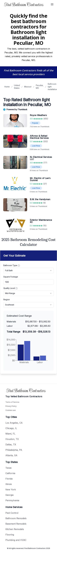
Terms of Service (12, 402)
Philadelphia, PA (13, 450)
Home (7, 86)
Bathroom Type (11, 265)
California (10, 473)
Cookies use (10, 410)
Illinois (8, 484)
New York (10, 489)
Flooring (9, 534)
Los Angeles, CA (14, 422)
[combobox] (28, 270)
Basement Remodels (15, 523)
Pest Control (11, 513)
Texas (8, 467)
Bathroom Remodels (15, 518)
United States (17, 86)
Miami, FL (10, 433)
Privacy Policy (11, 406)
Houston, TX (12, 439)
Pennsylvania (12, 500)
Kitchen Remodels (14, 529)
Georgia (9, 495)
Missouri (27, 86)
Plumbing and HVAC (15, 540)
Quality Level (10, 288)
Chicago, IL (11, 428)
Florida (8, 478)
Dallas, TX (10, 444)
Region (6, 299)
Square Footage (10, 277)
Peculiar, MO (39, 86)
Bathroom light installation (52, 86)
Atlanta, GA (11, 455)
